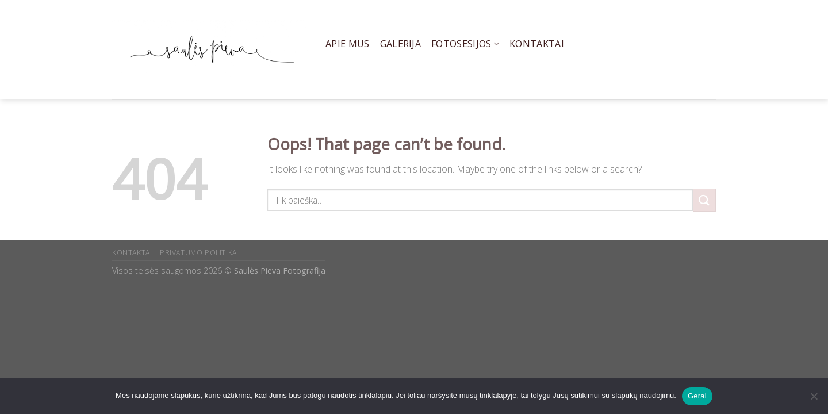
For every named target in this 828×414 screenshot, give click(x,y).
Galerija (400, 43)
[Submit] (704, 200)
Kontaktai (536, 43)
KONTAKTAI (132, 253)
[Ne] (813, 399)
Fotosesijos (465, 43)
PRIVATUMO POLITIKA (198, 253)
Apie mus (347, 43)
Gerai (697, 396)
